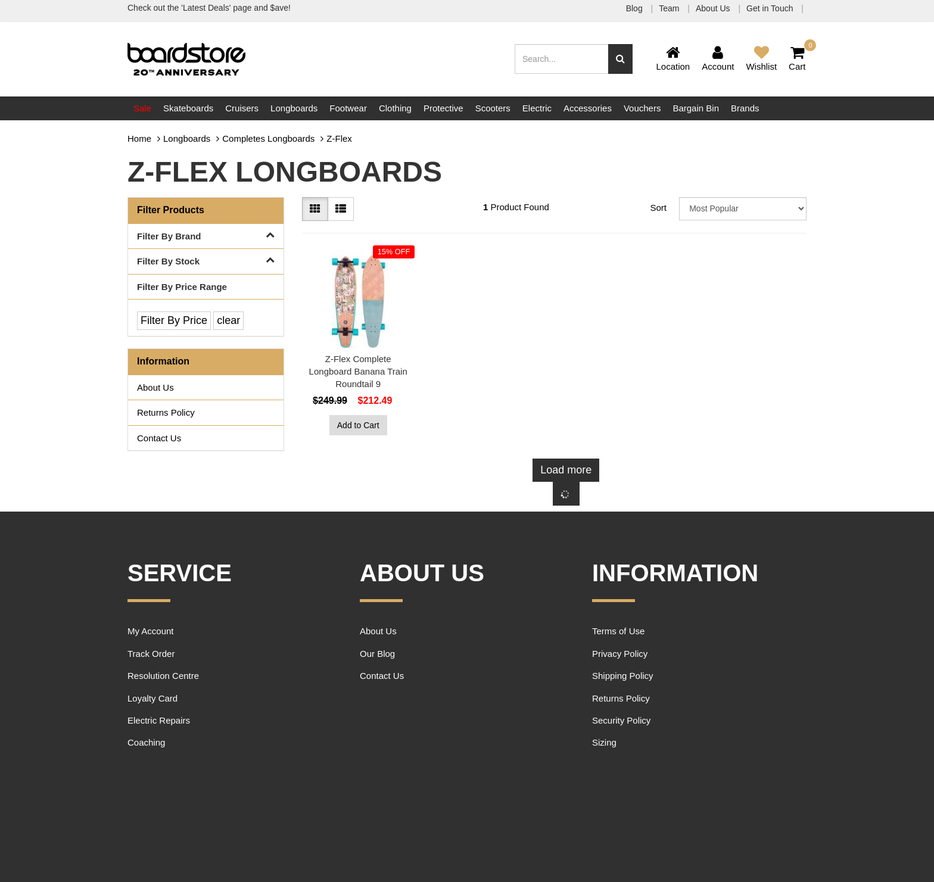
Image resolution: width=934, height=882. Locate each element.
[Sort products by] (743, 208)
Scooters (492, 108)
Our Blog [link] (377, 654)
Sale (142, 108)
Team (670, 8)
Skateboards (188, 108)
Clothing (395, 108)
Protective (443, 108)
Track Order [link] (151, 654)
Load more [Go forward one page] (565, 470)
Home (139, 138)
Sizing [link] (604, 742)
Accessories (587, 108)
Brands (745, 108)
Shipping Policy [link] (622, 676)
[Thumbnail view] (315, 209)
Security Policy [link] (621, 720)
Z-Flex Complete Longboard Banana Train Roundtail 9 (358, 371)
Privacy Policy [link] (619, 654)
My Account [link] (150, 631)
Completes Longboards (268, 138)
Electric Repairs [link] (158, 720)
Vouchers (642, 108)
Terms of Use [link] (618, 631)
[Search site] (620, 59)
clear (228, 320)
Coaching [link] (146, 742)
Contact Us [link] (159, 438)
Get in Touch (770, 8)
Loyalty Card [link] (152, 698)
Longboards (293, 108)
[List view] (341, 209)
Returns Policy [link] (166, 412)
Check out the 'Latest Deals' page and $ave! (209, 8)
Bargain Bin (696, 108)
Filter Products (170, 210)
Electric (537, 108)
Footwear (348, 108)
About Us (714, 8)
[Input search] (562, 59)
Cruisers (242, 108)
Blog (635, 8)
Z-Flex (339, 138)
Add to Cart (358, 425)
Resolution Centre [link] (163, 676)
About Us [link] (155, 387)
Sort (658, 207)
